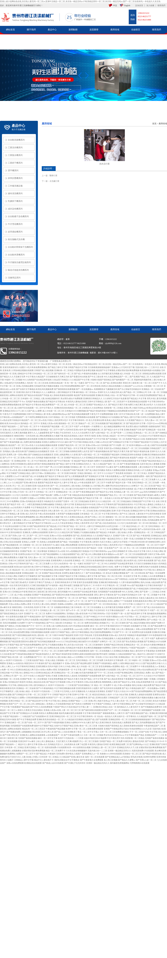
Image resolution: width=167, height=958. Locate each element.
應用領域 (163, 123)
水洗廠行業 (54, 181)
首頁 (154, 123)
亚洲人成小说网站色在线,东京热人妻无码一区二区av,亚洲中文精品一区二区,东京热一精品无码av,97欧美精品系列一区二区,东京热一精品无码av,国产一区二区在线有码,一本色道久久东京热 (80, 1)
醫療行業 (53, 176)
